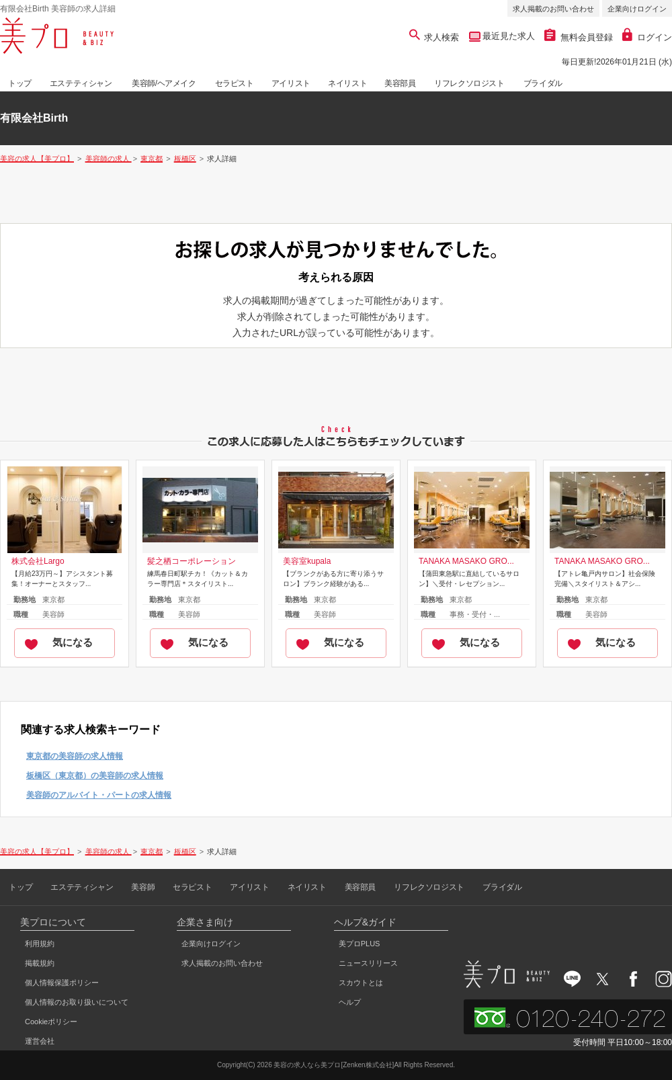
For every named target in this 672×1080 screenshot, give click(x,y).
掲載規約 (39, 963)
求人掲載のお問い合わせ (553, 9)
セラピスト (234, 83)
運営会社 (39, 1041)
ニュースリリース (368, 963)
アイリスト (290, 83)
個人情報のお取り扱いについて (76, 1002)
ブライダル (542, 83)
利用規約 (39, 944)
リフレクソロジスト (469, 83)
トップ (20, 83)
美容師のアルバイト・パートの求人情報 (98, 795)
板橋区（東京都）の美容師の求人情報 (94, 775)
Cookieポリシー (51, 1021)
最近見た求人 (508, 36)
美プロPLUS (359, 944)
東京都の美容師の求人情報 (74, 756)
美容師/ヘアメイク (164, 83)
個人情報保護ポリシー (62, 983)
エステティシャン (81, 83)
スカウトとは (361, 983)
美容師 (143, 887)
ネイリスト (347, 83)
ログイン (647, 37)
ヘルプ (350, 1002)
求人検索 (434, 37)
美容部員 (399, 83)
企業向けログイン (637, 9)
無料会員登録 (578, 37)
